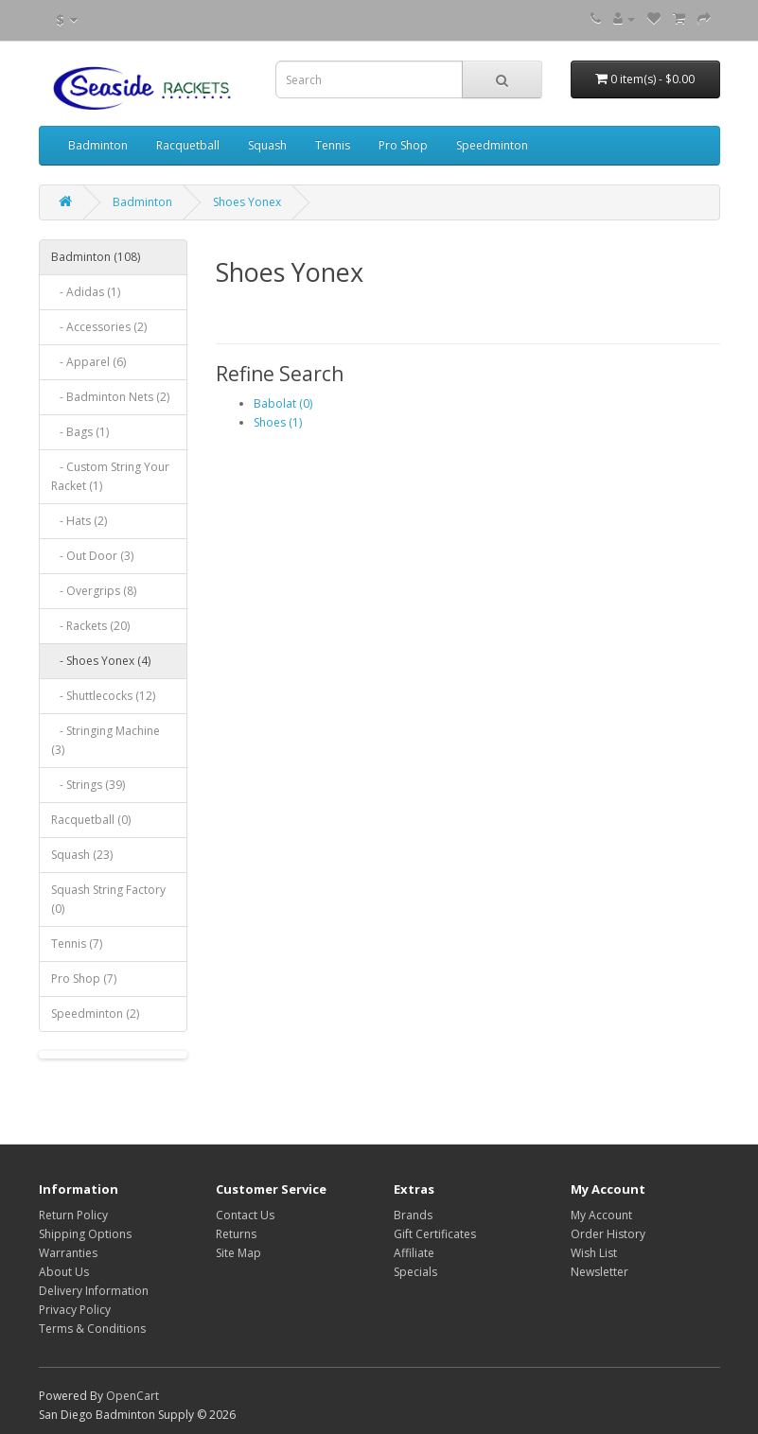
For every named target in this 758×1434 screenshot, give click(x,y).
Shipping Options (85, 1234)
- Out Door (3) (92, 556)
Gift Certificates (435, 1234)
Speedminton (492, 145)
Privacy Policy (75, 1310)
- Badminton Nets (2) (110, 397)
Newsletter (599, 1272)
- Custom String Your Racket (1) (110, 476)
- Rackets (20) (90, 626)
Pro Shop (403, 145)
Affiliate (414, 1253)
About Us (64, 1272)
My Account (601, 1215)
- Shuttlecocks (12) (103, 696)
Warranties (68, 1253)
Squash (267, 145)
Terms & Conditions (92, 1328)
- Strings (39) (88, 785)
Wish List (594, 1253)
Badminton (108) (95, 257)
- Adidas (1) (85, 292)
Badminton (98, 145)
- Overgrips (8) (93, 591)
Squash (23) (82, 855)
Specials (415, 1272)
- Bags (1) (80, 432)
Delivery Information (94, 1291)
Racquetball (188, 145)
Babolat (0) (283, 403)
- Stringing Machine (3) (105, 740)
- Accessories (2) (99, 327)
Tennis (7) (76, 944)
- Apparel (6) (88, 362)
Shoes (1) (278, 422)
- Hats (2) (79, 521)
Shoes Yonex (247, 202)
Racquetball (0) (91, 820)
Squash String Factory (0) (108, 899)
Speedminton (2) (95, 1014)
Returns (236, 1234)
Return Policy (73, 1215)
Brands (413, 1215)
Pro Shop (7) (83, 979)
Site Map (238, 1253)
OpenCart (132, 1396)
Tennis (332, 145)
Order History (608, 1234)
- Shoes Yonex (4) (100, 661)
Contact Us (245, 1215)
